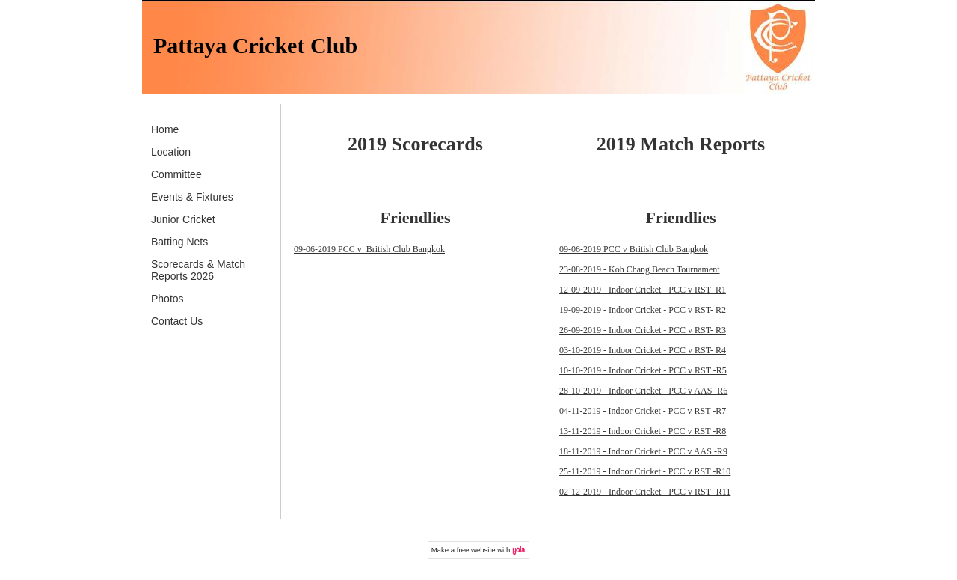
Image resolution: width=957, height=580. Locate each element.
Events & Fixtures (192, 197)
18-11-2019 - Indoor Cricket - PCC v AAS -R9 (643, 451)
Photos (167, 299)
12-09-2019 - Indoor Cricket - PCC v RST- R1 (642, 289)
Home (165, 129)
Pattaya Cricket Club (255, 45)
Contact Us (177, 321)
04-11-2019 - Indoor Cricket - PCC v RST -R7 (642, 411)
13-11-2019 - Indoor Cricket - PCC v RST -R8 (642, 431)
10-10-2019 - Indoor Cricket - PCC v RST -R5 (643, 370)
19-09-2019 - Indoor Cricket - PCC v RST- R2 (642, 310)
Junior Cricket (183, 219)
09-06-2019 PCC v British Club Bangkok (369, 249)
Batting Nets (179, 242)
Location (171, 152)
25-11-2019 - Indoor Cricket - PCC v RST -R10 (644, 471)
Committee (176, 174)
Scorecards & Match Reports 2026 (198, 270)
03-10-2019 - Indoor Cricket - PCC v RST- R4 (642, 350)
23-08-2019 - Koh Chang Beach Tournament (639, 269)
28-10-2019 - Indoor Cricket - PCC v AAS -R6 (643, 390)
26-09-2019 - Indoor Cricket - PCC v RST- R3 (642, 330)
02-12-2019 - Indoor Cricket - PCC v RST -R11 (644, 491)
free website (476, 550)
